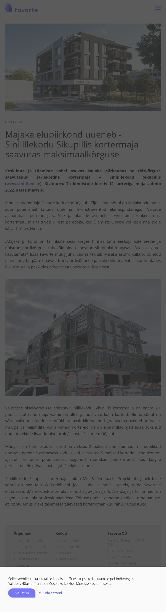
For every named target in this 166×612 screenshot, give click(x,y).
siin (134, 580)
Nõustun (22, 594)
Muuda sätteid (50, 594)
